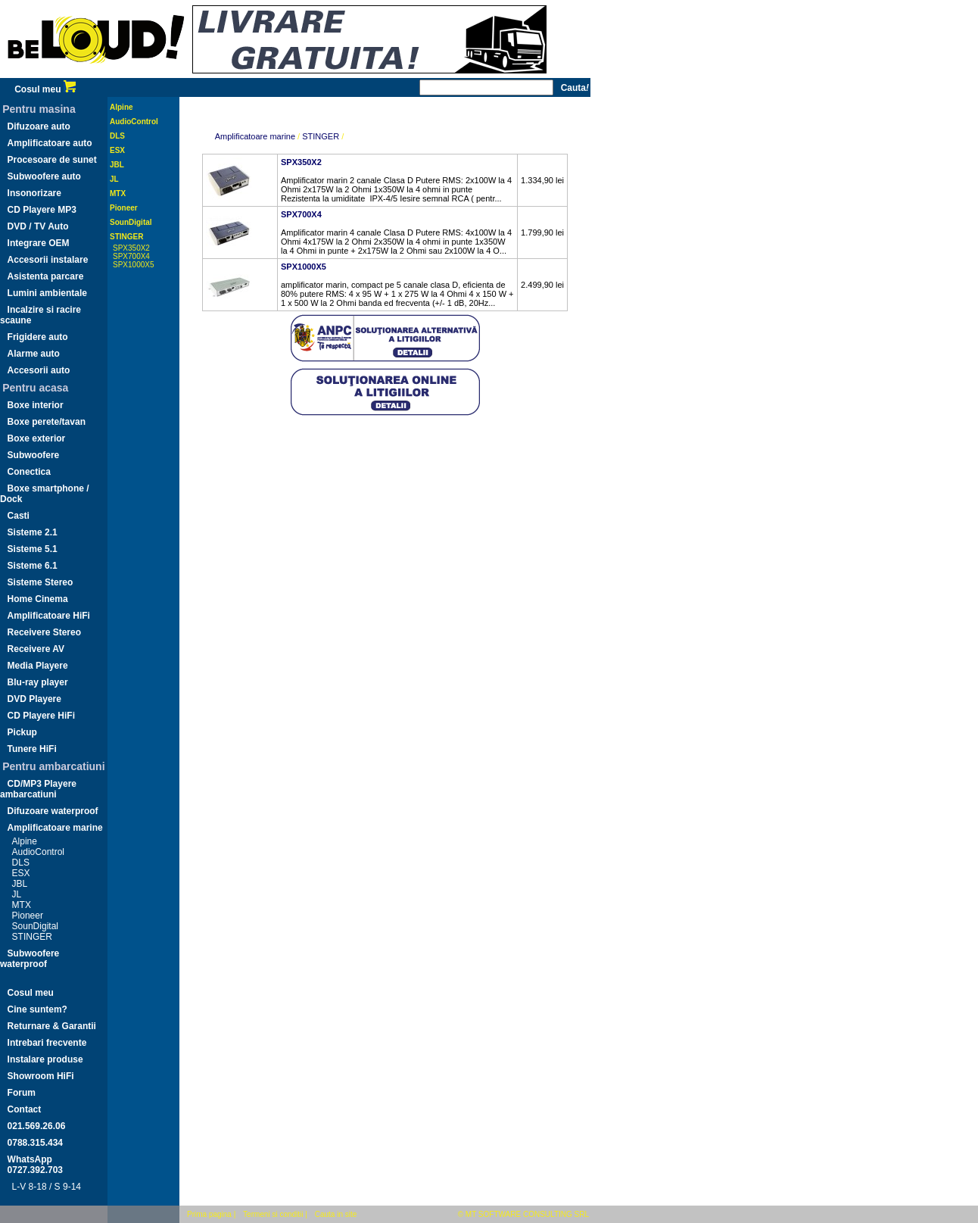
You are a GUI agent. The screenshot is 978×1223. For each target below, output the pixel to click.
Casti (19, 515)
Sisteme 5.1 (33, 549)
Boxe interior (36, 405)
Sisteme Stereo (40, 582)
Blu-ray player (38, 682)
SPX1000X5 (133, 265)
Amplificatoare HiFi (49, 615)
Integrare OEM (39, 243)
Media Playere (38, 665)
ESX (21, 873)
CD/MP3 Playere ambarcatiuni (38, 789)
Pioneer (27, 915)
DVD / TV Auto (38, 226)
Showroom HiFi (41, 1076)
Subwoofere (34, 455)
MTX (21, 905)
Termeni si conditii (273, 1214)
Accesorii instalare (48, 259)
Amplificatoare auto (50, 143)
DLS (21, 862)
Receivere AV (36, 649)
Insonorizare (34, 193)
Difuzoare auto (39, 126)
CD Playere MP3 (42, 209)
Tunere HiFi (32, 749)
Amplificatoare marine (55, 827)
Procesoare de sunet (52, 159)
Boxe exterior (37, 438)
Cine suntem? (37, 1009)
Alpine (24, 841)
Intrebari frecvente (47, 1042)
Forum (22, 1092)
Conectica (29, 471)
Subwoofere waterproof (29, 958)
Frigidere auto (38, 337)
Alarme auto (34, 353)
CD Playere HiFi (41, 715)
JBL (20, 883)
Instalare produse (45, 1059)
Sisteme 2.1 (33, 532)
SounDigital (35, 926)
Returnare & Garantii (52, 1026)
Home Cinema (38, 599)
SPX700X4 (131, 256)
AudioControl (38, 852)
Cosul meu (45, 89)
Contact (25, 1109)
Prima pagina (209, 1214)
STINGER (32, 936)
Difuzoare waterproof (53, 811)
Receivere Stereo (44, 632)
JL (17, 894)
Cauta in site (336, 1214)
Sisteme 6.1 (33, 565)
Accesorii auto (39, 370)
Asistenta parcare (46, 276)
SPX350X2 (131, 248)
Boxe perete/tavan (47, 422)
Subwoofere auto (44, 176)
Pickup (22, 732)
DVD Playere (34, 699)
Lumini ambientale (47, 293)
